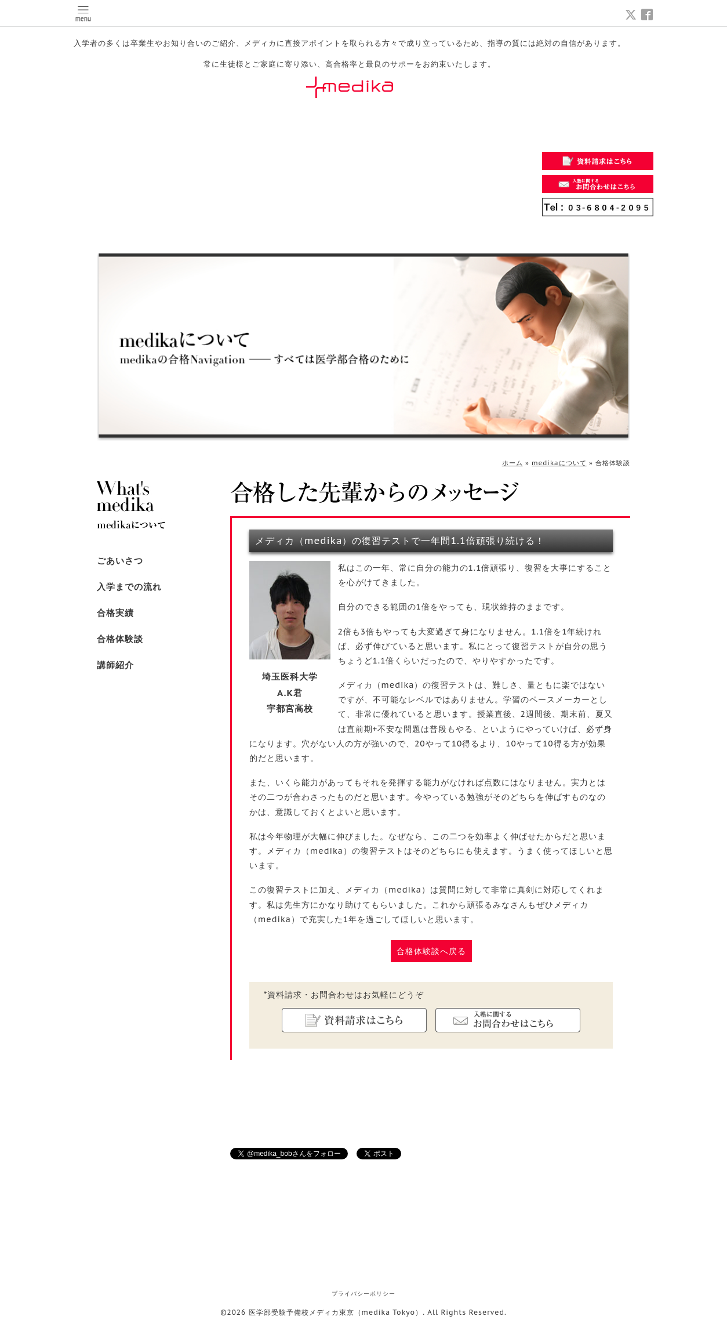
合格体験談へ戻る (431, 951)
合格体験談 (120, 639)
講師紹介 (115, 665)
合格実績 (115, 613)
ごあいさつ (120, 560)
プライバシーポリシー (363, 1293)
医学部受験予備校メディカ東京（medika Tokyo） (336, 1312)
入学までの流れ (129, 587)
